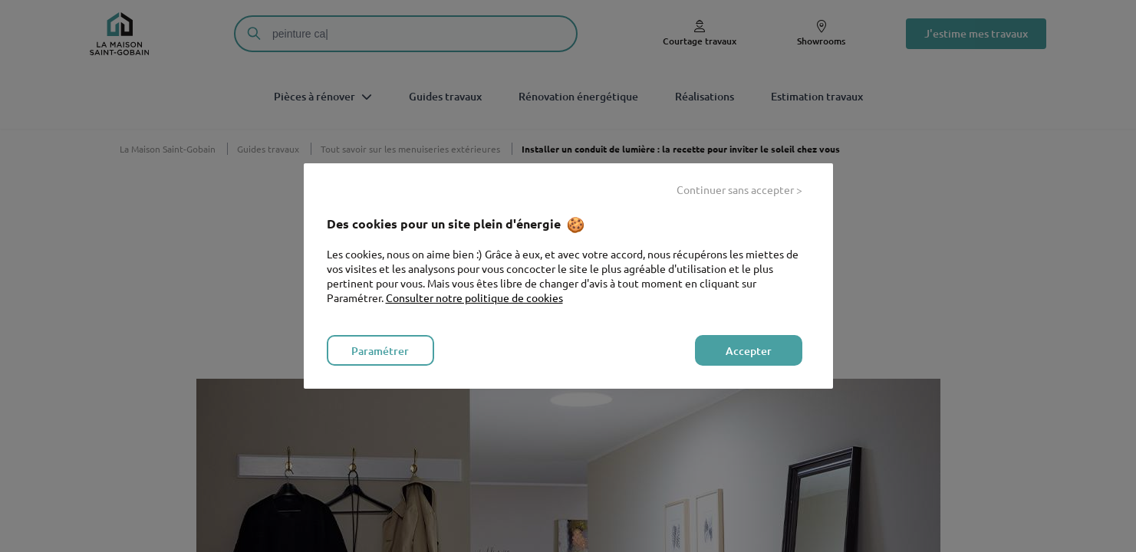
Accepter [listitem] (749, 350)
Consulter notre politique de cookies (474, 297)
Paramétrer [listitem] (380, 350)
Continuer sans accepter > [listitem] (739, 189)
